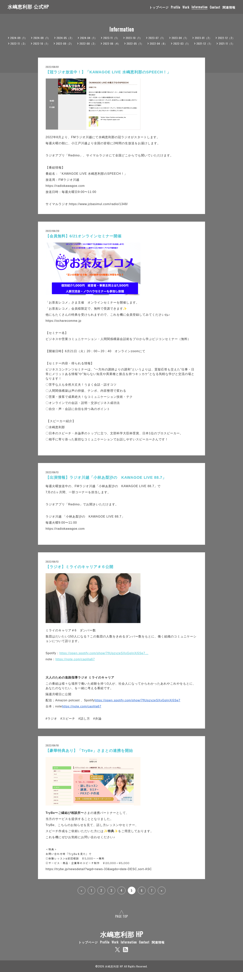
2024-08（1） (41, 38)
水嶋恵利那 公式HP (28, 6)
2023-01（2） (203, 38)
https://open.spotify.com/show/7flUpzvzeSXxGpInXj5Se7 (137, 700)
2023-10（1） (134, 38)
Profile (175, 7)
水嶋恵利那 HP (121, 934)
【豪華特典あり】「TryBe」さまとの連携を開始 (89, 750)
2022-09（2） (64, 43)
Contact (215, 7)
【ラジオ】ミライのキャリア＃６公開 (79, 567)
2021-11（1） (227, 43)
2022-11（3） (18, 43)
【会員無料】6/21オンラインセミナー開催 (84, 236)
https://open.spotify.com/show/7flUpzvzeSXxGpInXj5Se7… (103, 653)
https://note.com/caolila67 (75, 659)
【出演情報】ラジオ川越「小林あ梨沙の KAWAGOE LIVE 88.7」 (106, 477)
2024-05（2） (65, 38)
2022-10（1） (41, 43)
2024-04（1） (88, 38)
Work (185, 7)
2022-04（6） (158, 43)
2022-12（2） (226, 38)
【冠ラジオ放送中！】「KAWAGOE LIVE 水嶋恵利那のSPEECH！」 (108, 72)
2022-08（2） (88, 43)
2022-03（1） (181, 43)
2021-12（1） (204, 43)
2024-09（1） (18, 38)
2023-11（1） (111, 38)
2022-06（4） (112, 43)
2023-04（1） (180, 38)
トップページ (159, 7)
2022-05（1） (135, 43)
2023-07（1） (157, 38)
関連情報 (228, 7)
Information (199, 7)
